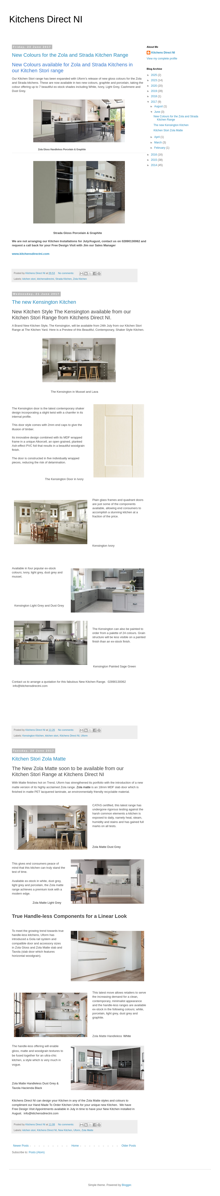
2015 (154, 159)
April (157, 137)
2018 (154, 96)
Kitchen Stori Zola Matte (39, 759)
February (160, 147)
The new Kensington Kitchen (44, 302)
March (158, 142)
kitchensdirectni (45, 278)
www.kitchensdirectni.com (31, 253)
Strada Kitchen (63, 278)
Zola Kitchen (80, 278)
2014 (154, 165)
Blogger (126, 1185)
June (157, 111)
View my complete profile (162, 58)
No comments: (66, 273)
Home (75, 1145)
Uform (84, 735)
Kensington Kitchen (33, 735)
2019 (154, 91)
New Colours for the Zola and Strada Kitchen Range (70, 55)
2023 (154, 80)
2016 (154, 154)
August (159, 106)
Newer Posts (21, 1145)
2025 (154, 75)
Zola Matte (87, 1130)
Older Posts (128, 1145)
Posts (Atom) (36, 1152)
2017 (154, 101)
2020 (154, 85)
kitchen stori (29, 278)
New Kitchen (65, 1130)
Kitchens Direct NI (45, 19)
